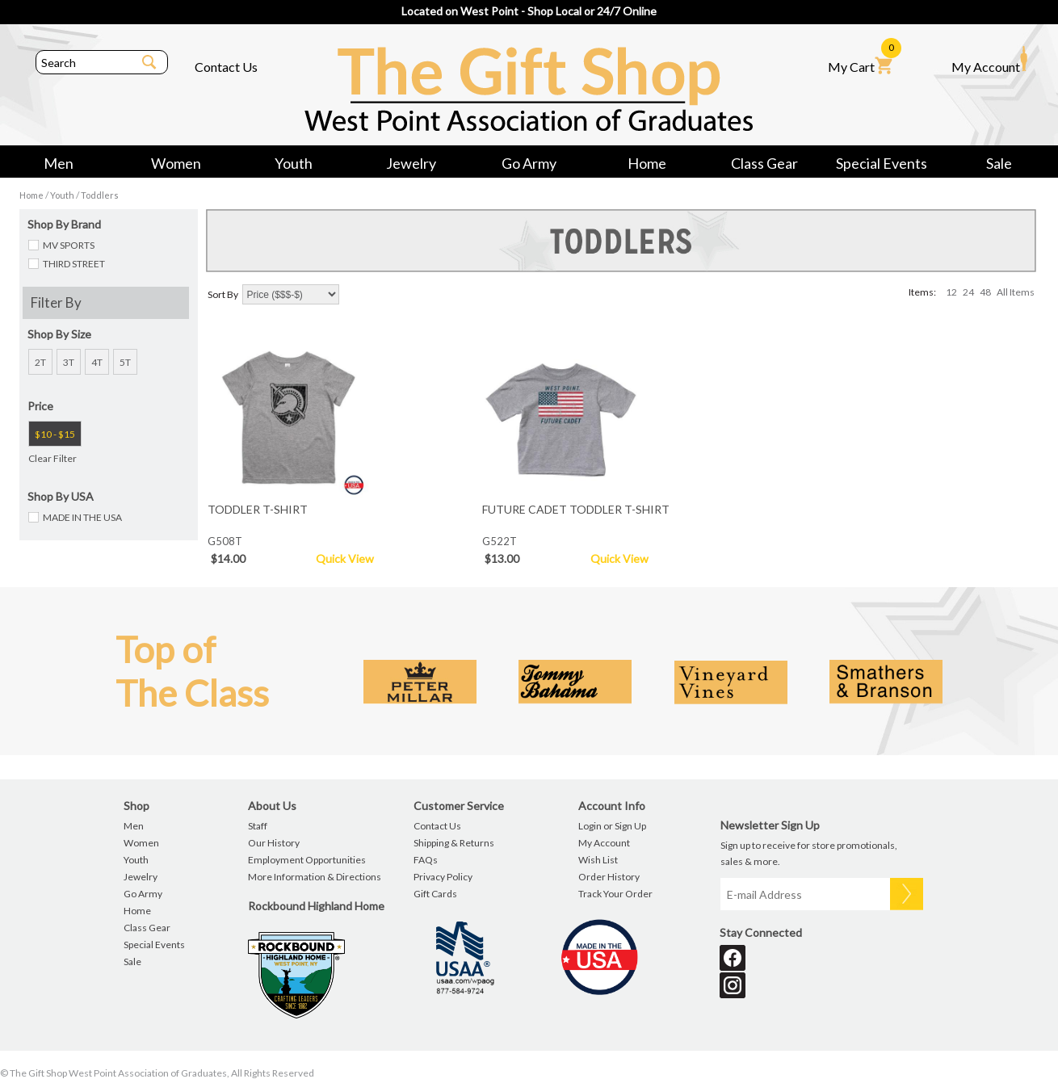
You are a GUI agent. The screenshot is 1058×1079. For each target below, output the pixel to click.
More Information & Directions (314, 877)
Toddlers (100, 195)
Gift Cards (435, 894)
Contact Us (226, 66)
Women (176, 163)
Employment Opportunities (307, 860)
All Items (1016, 292)
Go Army (529, 163)
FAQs (426, 860)
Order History (609, 877)
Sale (999, 163)
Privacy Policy (443, 877)
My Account (989, 59)
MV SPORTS (68, 245)
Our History (274, 843)
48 (985, 292)
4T (97, 362)
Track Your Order (615, 894)
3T (68, 362)
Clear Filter (52, 458)
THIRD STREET (74, 264)
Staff (257, 826)
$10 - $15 (55, 434)
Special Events (881, 163)
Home (647, 163)
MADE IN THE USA (82, 517)
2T (40, 362)
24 (968, 292)
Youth (294, 163)
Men (58, 163)
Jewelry (411, 163)
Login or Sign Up (612, 826)
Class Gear (764, 163)
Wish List (598, 860)
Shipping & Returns (454, 843)
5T (125, 362)
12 (951, 292)
